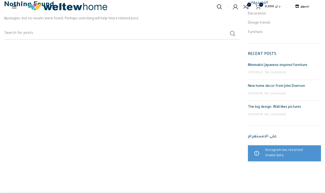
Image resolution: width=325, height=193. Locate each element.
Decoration (257, 14)
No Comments (275, 72)
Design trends (259, 23)
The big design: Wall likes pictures (274, 107)
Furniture (255, 32)
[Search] (219, 6)
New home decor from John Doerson (276, 86)
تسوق (302, 7)
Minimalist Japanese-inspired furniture (277, 65)
